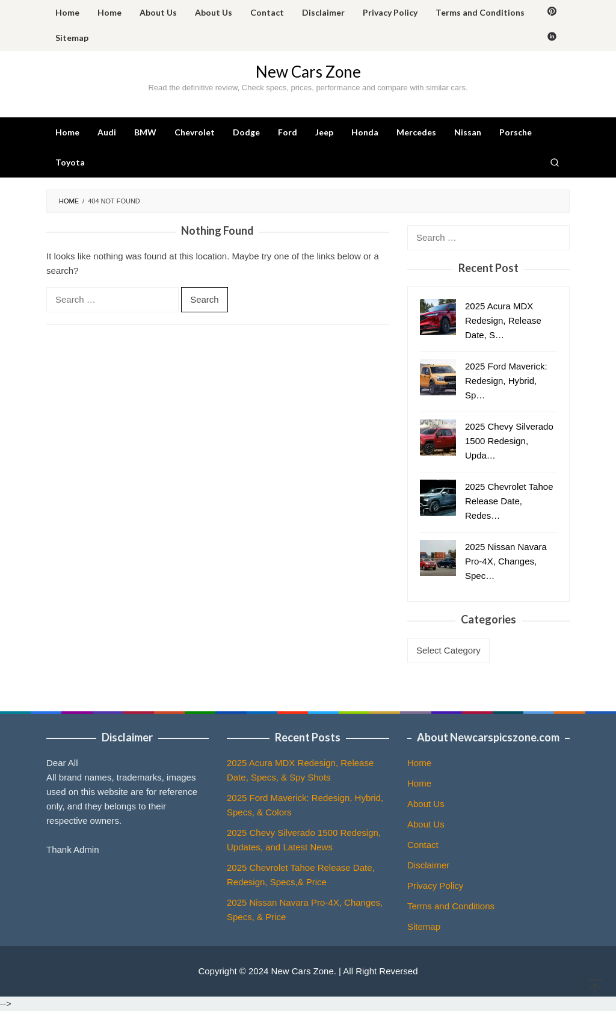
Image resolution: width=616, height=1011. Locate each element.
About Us (426, 804)
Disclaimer (428, 865)
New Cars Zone (308, 71)
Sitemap (423, 926)
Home (419, 763)
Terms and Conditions (450, 906)
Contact (423, 844)
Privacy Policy (435, 885)
